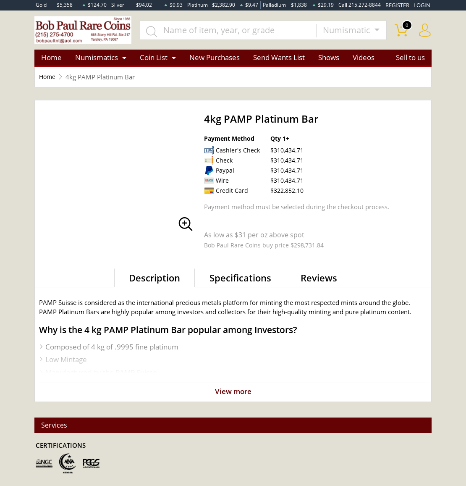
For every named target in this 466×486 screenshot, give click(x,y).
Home (51, 59)
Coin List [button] (154, 59)
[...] (232, 31)
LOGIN (422, 4)
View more (233, 394)
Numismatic (347, 31)
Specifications (240, 279)
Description (154, 279)
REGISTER (399, 4)
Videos (363, 59)
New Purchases (214, 59)
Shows (328, 59)
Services (54, 425)
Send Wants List (279, 59)
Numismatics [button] (96, 59)
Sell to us (410, 59)
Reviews (319, 279)
